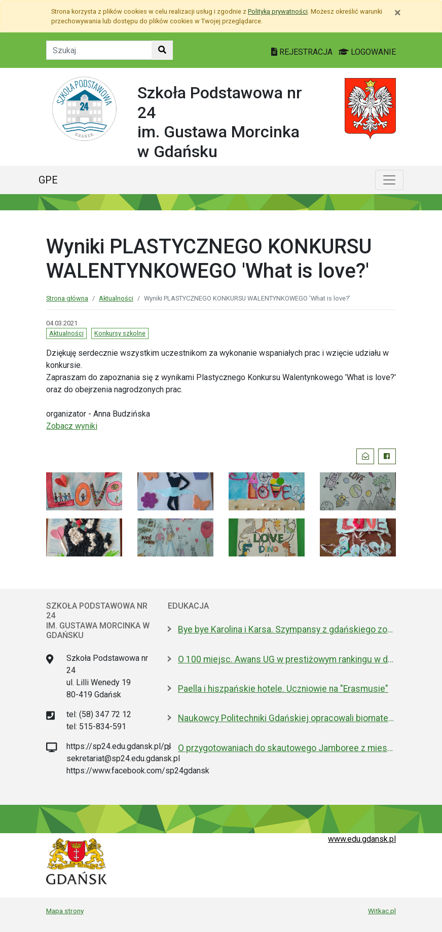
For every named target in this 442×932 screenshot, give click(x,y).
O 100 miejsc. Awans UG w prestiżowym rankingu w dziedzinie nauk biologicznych (287, 659)
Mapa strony (65, 911)
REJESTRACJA (303, 52)
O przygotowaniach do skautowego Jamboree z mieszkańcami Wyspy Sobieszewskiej (287, 748)
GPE (48, 180)
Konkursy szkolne (119, 333)
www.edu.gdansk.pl (362, 839)
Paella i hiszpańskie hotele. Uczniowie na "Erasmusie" (283, 689)
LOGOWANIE (367, 52)
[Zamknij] (397, 13)
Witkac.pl (382, 911)
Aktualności (116, 298)
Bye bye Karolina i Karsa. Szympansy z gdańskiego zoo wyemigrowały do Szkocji (287, 629)
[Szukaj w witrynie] (162, 50)
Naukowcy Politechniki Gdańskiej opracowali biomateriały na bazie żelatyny (287, 718)
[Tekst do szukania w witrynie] (99, 50)
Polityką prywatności (278, 11)
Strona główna (67, 298)
